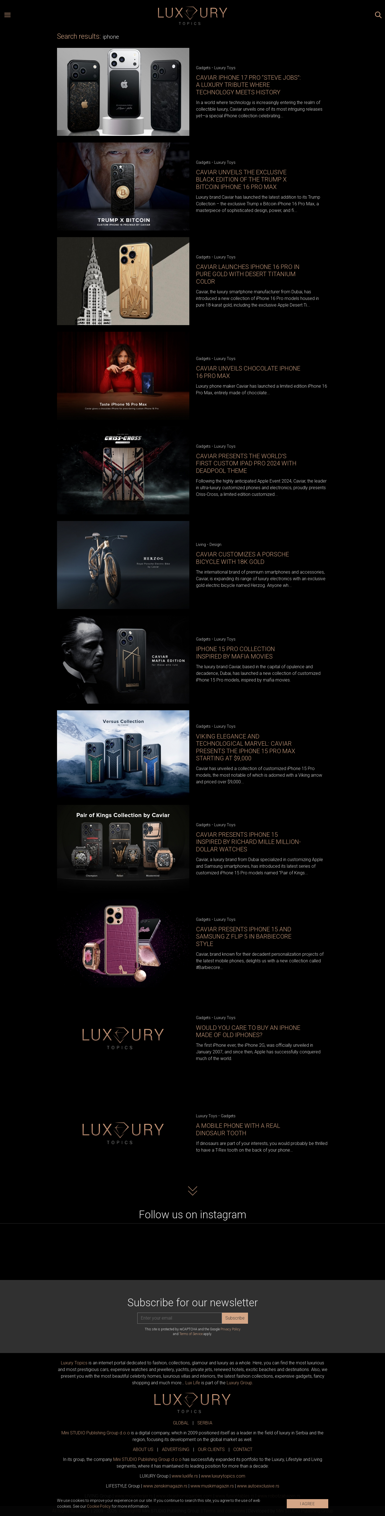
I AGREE (307, 1504)
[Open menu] (7, 16)
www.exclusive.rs (258, 1486)
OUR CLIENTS (211, 1449)
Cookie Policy (99, 1506)
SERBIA (204, 1423)
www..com (223, 1476)
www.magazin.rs (165, 1486)
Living (201, 544)
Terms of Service (191, 1334)
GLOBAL (181, 1423)
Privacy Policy (231, 1329)
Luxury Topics (74, 1362)
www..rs (185, 1476)
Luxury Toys (225, 68)
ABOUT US (143, 1449)
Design (215, 544)
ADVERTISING (175, 1449)
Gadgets (203, 68)
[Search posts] (378, 16)
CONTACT (242, 1449)
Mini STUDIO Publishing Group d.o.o (95, 1432)
